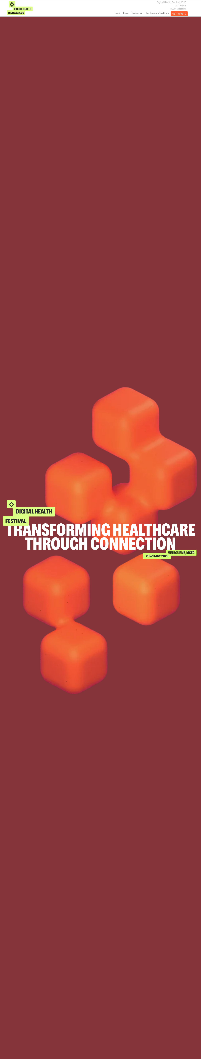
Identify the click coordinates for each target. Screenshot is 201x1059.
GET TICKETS (179, 13)
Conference (137, 13)
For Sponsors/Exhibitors (157, 13)
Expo (125, 13)
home (117, 13)
